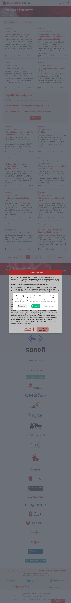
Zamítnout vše (22, 306)
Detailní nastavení (49, 306)
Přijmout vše (35, 306)
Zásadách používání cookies (47, 302)
